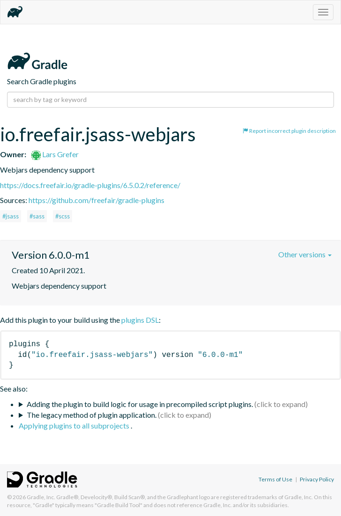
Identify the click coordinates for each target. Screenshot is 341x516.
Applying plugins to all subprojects (75, 425)
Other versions (305, 254)
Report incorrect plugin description (289, 130)
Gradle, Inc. (41, 497)
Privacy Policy (317, 479)
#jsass (10, 216)
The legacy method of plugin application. (91, 414)
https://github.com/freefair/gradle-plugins (96, 200)
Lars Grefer (55, 154)
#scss (62, 216)
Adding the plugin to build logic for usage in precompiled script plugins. (140, 404)
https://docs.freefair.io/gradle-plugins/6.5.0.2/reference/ (90, 185)
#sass (37, 216)
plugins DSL (140, 319)
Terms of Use (275, 479)
